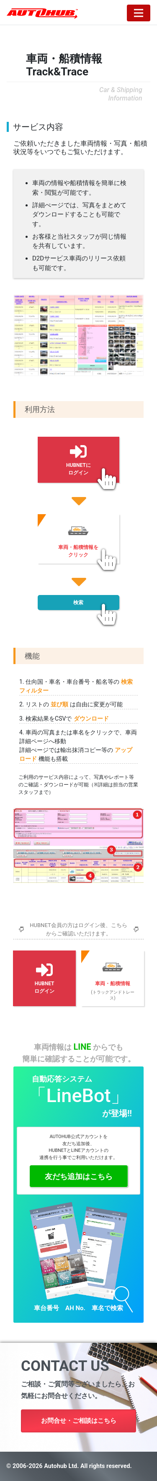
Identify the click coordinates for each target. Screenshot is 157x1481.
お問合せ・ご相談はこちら (78, 1420)
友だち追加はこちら (79, 1176)
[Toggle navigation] (138, 13)
